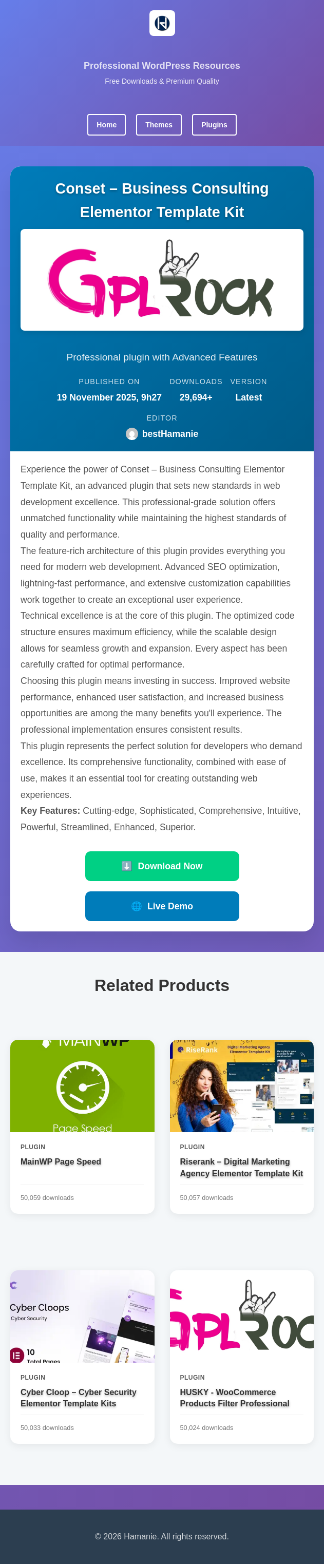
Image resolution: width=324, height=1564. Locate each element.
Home (107, 125)
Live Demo (162, 906)
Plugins (214, 125)
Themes (159, 125)
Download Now (161, 866)
